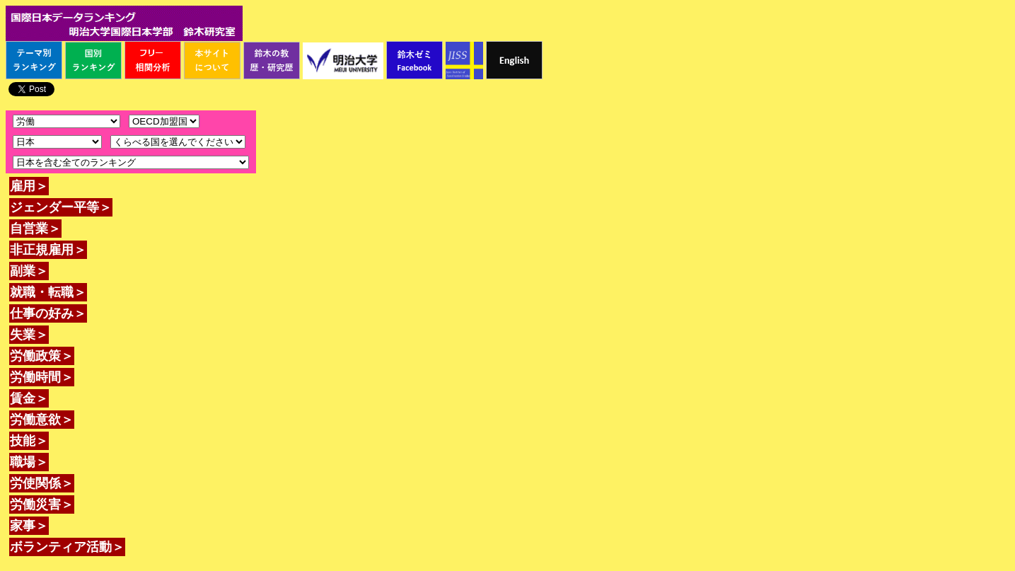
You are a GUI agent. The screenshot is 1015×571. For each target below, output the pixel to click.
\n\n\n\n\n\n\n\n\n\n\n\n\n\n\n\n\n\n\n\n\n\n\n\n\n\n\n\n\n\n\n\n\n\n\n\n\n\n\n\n (177, 142)
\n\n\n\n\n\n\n (164, 121)
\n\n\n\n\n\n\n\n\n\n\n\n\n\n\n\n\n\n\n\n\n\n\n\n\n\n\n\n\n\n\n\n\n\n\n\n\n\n (57, 142)
